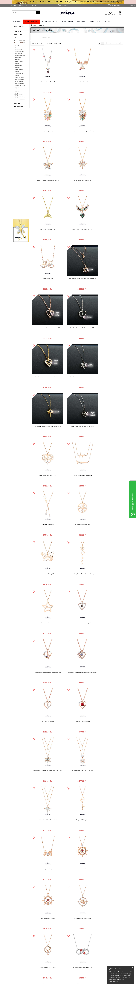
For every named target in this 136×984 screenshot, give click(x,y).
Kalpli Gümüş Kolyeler (19, 65)
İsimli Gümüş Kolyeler (19, 47)
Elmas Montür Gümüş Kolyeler (19, 80)
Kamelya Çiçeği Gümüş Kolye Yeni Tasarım (77, 118)
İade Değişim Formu (74, 963)
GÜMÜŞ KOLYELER (20, 43)
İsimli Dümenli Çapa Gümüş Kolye (46, 514)
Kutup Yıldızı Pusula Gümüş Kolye (108, 514)
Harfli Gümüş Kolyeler (19, 58)
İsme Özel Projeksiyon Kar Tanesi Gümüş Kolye (77, 236)
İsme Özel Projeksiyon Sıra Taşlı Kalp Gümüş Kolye (77, 197)
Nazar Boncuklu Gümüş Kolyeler (19, 76)
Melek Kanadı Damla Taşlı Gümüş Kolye (46, 831)
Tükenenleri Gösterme (53, 43)
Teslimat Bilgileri (73, 960)
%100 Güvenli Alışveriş (56, 952)
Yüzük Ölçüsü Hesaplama (75, 966)
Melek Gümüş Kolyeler (19, 69)
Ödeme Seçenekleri (74, 958)
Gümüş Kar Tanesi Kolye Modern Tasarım (108, 118)
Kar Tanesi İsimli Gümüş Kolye (77, 316)
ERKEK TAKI (81, 21)
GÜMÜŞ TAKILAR (67, 21)
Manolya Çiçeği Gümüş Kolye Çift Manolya (109, 78)
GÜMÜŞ (16, 38)
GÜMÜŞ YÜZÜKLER (20, 41)
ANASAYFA (17, 21)
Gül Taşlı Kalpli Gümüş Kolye (46, 435)
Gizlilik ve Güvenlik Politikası (57, 969)
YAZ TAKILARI (18, 32)
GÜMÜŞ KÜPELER (19, 97)
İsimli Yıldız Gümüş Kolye (77, 355)
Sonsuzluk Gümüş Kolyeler (20, 73)
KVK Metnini (29, 934)
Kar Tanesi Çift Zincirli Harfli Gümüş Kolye (108, 712)
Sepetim (90, 958)
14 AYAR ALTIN (18, 35)
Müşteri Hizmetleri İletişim (76, 952)
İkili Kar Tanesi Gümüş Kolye (77, 752)
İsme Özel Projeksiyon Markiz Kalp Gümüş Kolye (46, 236)
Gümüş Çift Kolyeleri (18, 88)
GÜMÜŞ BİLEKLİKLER (20, 95)
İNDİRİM (107, 21)
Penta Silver (46, 37)
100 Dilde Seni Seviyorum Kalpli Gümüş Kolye (46, 712)
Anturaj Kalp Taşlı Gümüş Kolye (46, 633)
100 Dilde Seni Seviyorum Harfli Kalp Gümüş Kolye (46, 395)
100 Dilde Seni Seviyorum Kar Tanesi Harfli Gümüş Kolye (77, 435)
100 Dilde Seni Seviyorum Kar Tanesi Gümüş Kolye (46, 672)
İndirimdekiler (91, 955)
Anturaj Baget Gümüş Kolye (77, 593)
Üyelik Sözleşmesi (55, 959)
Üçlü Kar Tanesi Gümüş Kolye (46, 752)
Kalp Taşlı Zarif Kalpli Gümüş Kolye (46, 593)
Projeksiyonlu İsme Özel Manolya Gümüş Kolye (46, 118)
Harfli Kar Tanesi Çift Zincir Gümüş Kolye (77, 712)
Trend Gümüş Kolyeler (19, 61)
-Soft (58, 981)
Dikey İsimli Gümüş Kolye (77, 474)
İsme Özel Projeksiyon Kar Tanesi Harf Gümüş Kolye (46, 197)
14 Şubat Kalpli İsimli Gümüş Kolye (77, 831)
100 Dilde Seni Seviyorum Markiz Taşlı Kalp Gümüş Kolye (77, 396)
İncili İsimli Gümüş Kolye (46, 316)
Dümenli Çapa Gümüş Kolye (77, 514)
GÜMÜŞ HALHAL (19, 93)
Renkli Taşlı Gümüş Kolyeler (20, 84)
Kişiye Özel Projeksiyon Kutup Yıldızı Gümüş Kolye (108, 236)
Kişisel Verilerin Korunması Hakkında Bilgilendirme (57, 965)
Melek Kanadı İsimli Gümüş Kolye (77, 276)
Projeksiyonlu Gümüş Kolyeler (19, 50)
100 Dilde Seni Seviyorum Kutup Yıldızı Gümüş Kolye (77, 672)
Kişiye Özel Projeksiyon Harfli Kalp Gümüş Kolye (108, 197)
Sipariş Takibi (116, 5)
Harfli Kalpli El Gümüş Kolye (108, 474)
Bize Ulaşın (15, 956)
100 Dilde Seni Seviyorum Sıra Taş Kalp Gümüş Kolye (108, 355)
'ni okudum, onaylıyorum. (34, 934)
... (116, 43)
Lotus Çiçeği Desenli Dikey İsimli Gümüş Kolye (46, 355)
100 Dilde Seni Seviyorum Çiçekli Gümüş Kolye (109, 672)
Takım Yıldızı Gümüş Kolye (46, 791)
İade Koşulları (72, 955)
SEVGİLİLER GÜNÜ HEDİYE (19, 27)
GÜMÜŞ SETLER (19, 92)
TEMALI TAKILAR (94, 21)
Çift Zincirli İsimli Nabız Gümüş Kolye (108, 276)
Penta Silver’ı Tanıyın (18, 952)
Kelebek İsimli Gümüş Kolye (109, 316)
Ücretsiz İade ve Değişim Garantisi (56, 955)
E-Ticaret (62, 981)
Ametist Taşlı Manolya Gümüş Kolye (46, 78)
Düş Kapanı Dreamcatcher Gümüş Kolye (108, 791)
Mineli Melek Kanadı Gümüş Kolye (77, 791)
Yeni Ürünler (91, 952)
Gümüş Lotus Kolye (109, 157)
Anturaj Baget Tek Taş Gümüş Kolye (108, 593)
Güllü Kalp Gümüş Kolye (77, 633)
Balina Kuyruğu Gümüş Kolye (46, 157)
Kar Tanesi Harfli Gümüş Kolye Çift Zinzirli (108, 435)
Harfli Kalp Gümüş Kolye (108, 395)
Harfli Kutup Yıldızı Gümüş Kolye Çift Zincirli (46, 474)
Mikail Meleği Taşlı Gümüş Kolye (108, 752)
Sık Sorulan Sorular (74, 969)
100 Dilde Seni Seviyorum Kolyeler (20, 54)
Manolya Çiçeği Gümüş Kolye (77, 78)
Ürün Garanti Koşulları (56, 962)
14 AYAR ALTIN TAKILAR (49, 21)
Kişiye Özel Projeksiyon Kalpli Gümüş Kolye (46, 276)
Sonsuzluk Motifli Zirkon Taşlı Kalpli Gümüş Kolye (108, 831)
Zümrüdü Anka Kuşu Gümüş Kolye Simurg (77, 157)
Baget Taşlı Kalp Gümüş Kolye (108, 633)
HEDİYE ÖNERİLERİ (31, 21)
